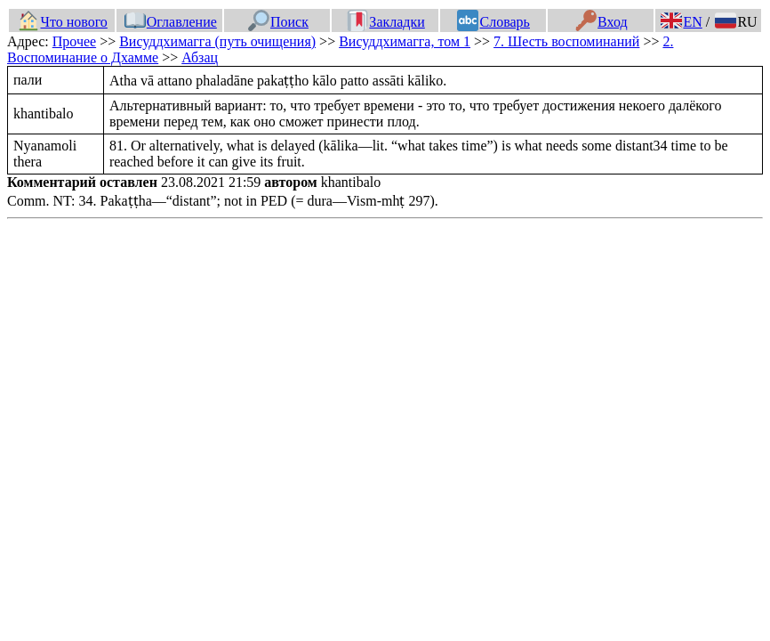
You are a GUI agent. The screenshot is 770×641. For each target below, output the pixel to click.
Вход (601, 21)
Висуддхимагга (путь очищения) (217, 41)
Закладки (386, 21)
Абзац (199, 57)
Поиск (278, 21)
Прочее (74, 41)
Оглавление (170, 21)
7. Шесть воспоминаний (566, 41)
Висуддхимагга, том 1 (404, 41)
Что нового (62, 21)
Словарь (493, 21)
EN (681, 21)
